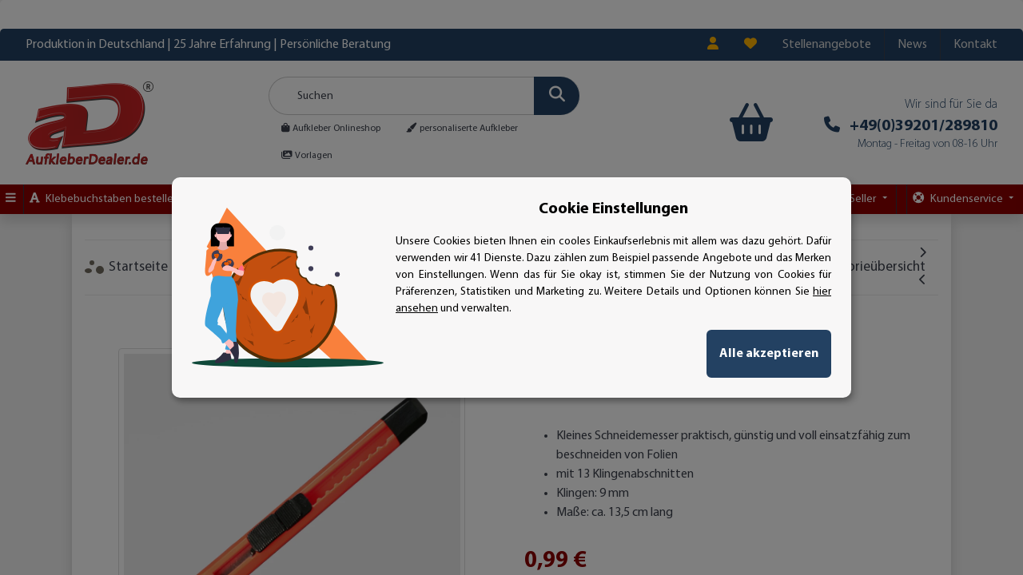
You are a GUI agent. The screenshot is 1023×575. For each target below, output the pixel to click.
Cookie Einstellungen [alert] (613, 209)
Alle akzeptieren (768, 353)
